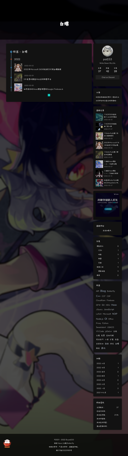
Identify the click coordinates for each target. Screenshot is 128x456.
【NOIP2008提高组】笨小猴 (110, 125)
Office (110, 319)
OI (106, 318)
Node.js (99, 318)
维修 (98, 348)
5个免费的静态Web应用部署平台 (37, 79)
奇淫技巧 (100, 339)
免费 (103, 335)
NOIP (114, 313)
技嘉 (117, 339)
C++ (98, 295)
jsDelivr (108, 331)
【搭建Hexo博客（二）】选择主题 (110, 162)
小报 (107, 339)
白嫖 (117, 343)
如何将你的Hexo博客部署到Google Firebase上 (43, 89)
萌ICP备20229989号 (64, 450)
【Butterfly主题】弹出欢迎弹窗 (111, 153)
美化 (103, 348)
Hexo (114, 304)
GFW (98, 305)
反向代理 (110, 335)
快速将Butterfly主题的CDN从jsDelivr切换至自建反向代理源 (111, 181)
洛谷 (107, 343)
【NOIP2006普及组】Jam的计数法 (110, 115)
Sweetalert (101, 327)
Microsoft (107, 314)
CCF (104, 296)
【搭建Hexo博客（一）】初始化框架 (111, 172)
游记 (112, 343)
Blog (103, 290)
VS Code (100, 331)
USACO (110, 327)
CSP (108, 296)
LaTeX (99, 314)
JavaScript (109, 309)
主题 (98, 335)
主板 (115, 331)
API (97, 291)
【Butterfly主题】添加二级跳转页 (111, 134)
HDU (108, 305)
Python (105, 323)
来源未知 (100, 343)
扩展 (112, 339)
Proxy (98, 323)
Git (103, 305)
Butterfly (111, 291)
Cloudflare (100, 300)
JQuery (99, 309)
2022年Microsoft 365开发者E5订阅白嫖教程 (42, 69)
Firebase (110, 300)
